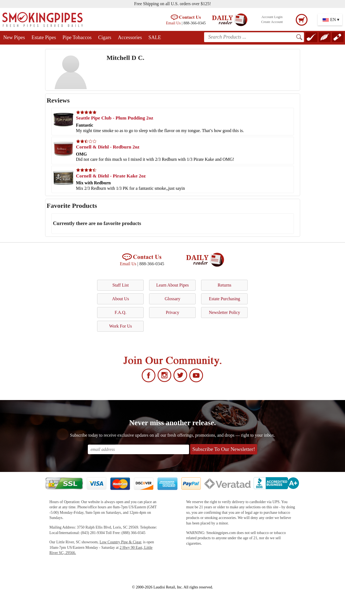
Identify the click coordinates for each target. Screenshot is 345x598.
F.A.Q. (120, 312)
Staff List (120, 285)
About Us (120, 298)
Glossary (172, 298)
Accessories (130, 37)
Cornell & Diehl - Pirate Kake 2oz (111, 176)
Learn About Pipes (172, 285)
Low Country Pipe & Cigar (120, 542)
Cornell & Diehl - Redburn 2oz (108, 147)
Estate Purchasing (224, 298)
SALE (155, 37)
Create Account (272, 22)
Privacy (172, 312)
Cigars (104, 37)
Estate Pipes (43, 37)
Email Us (173, 23)
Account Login (271, 17)
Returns (224, 285)
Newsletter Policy (224, 312)
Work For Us (120, 326)
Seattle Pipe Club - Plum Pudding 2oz (114, 118)
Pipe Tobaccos (77, 37)
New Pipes (14, 37)
